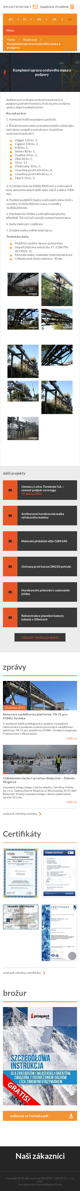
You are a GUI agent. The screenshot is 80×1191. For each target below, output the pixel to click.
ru (11, 19)
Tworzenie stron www (30, 1184)
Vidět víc (71, 738)
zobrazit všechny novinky (20, 813)
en (39, 19)
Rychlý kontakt (17, 7)
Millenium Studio (52, 1184)
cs (70, 19)
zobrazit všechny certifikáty (22, 972)
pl (24, 19)
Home (11, 39)
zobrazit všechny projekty (40, 637)
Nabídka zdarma (54, 7)
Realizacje (30, 39)
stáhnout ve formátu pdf (29, 1116)
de (54, 19)
